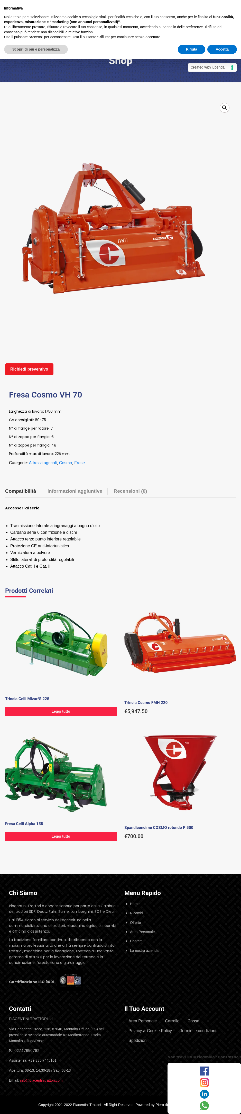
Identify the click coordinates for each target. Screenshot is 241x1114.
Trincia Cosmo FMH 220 (146, 702)
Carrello (172, 1021)
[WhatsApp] (204, 1105)
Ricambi (136, 913)
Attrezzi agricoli (43, 463)
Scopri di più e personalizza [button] (36, 49)
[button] (224, 108)
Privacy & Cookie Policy (150, 1031)
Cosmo (65, 463)
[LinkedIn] (204, 1094)
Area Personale (142, 932)
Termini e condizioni (198, 1031)
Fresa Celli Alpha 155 (24, 823)
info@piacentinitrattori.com (41, 1080)
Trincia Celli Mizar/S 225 (27, 698)
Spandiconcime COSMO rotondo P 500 (158, 827)
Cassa (193, 1021)
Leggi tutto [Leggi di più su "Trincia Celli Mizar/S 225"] (61, 711)
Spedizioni (137, 1040)
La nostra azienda (144, 950)
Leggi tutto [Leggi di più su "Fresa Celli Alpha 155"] (61, 836)
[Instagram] (204, 1082)
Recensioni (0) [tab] (130, 491)
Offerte (135, 923)
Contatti (136, 941)
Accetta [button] (222, 49)
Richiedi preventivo (29, 369)
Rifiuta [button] (191, 49)
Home (135, 904)
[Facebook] (204, 1071)
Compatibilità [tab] (20, 491)
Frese (79, 463)
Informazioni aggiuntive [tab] (75, 491)
